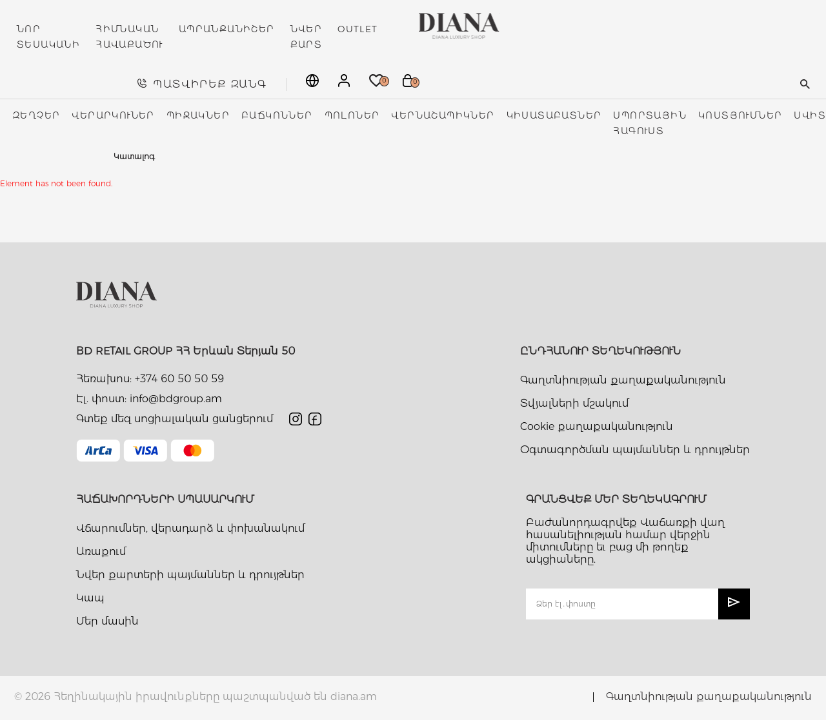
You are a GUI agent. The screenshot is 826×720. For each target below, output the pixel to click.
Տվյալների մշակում (574, 403)
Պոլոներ (352, 115)
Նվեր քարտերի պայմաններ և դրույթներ (190, 575)
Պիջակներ (198, 115)
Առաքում (101, 551)
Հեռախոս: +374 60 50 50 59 (150, 379)
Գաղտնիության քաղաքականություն (623, 380)
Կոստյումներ (740, 115)
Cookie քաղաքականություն (596, 426)
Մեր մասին (107, 621)
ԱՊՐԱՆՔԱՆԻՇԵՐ (227, 29)
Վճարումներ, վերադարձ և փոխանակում (190, 528)
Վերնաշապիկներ (442, 115)
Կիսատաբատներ (554, 115)
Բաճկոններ (277, 115)
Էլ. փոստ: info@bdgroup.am (149, 399)
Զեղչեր (36, 115)
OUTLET (357, 29)
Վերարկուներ (113, 115)
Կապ (90, 598)
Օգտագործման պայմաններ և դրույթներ (635, 449)
